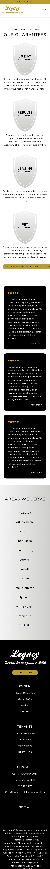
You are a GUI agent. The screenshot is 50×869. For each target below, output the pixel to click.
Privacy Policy (32, 840)
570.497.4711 (25, 1)
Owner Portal (25, 711)
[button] (25, 814)
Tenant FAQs (25, 739)
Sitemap (17, 840)
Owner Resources (25, 693)
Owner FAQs (25, 699)
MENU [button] (43, 9)
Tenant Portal (25, 752)
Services (25, 705)
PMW (35, 836)
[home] (12, 9)
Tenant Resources (25, 733)
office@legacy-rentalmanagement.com (25, 792)
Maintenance (25, 745)
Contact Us (25, 672)
